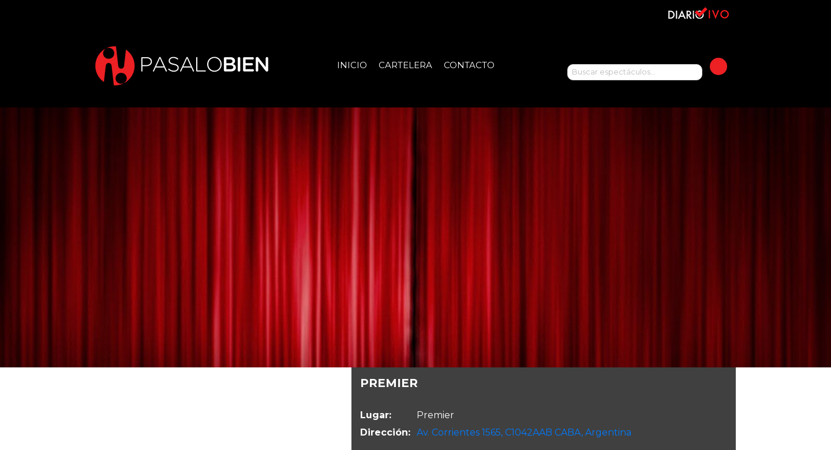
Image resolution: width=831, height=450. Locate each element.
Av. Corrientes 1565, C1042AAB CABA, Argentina (524, 432)
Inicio (352, 64)
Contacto (469, 64)
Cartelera (405, 64)
